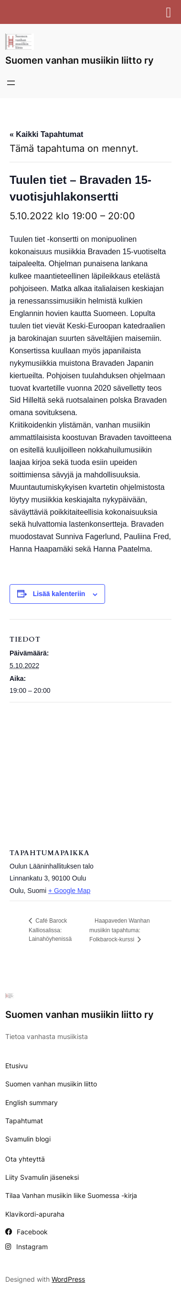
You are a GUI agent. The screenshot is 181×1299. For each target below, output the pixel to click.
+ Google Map (69, 890)
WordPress (68, 1279)
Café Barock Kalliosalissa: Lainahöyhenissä (50, 929)
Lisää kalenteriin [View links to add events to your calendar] (59, 594)
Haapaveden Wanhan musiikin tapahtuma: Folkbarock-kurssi (119, 930)
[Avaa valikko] (11, 83)
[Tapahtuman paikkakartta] (90, 771)
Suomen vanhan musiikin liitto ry (79, 60)
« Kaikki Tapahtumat (46, 134)
